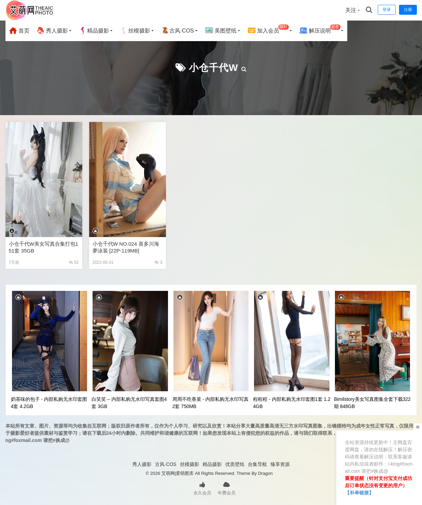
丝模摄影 (135, 30)
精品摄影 (94, 30)
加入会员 (268, 30)
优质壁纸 (234, 464)
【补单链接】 (359, 492)
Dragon (265, 473)
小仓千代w (213, 67)
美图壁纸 (221, 30)
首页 (19, 30)
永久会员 (202, 487)
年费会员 (227, 487)
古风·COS (177, 30)
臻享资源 (280, 464)
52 (74, 262)
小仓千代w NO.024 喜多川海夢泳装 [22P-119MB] (126, 247)
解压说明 (320, 30)
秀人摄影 (52, 30)
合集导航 (257, 464)
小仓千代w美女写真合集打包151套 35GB (44, 247)
